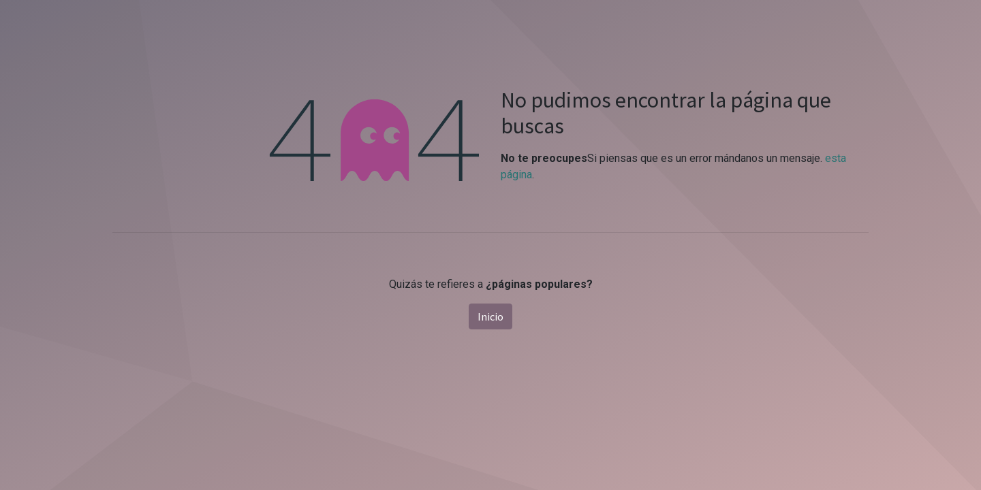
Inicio (490, 316)
